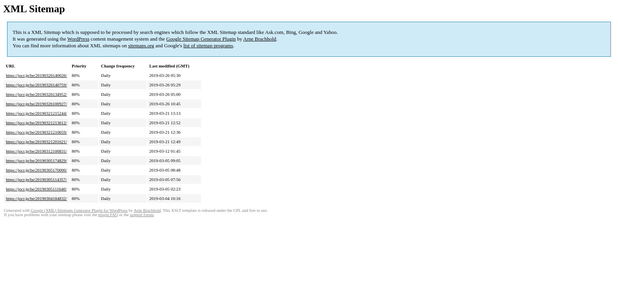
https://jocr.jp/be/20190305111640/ (36, 189)
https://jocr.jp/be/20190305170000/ (36, 170)
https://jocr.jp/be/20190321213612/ (36, 122)
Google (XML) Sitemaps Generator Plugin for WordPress (79, 210)
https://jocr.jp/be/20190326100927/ (36, 103)
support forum (142, 215)
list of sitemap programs (208, 46)
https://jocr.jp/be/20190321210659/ (36, 132)
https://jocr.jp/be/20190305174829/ (36, 160)
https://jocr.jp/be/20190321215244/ (36, 113)
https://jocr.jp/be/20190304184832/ (36, 198)
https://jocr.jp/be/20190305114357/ (36, 179)
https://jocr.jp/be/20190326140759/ (36, 84)
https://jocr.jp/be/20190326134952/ (36, 94)
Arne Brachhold (259, 39)
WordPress (78, 39)
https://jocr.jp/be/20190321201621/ (36, 141)
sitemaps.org (141, 46)
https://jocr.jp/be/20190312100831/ (36, 151)
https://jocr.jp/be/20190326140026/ (36, 75)
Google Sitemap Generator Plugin (201, 39)
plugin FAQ (108, 215)
